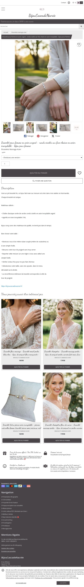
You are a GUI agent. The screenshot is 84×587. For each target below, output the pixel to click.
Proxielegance (6, 523)
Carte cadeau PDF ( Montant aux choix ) (14, 511)
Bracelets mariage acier (19, 32)
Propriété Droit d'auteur (9, 503)
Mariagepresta (6, 529)
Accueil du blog (6, 520)
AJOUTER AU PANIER (38, 173)
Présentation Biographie (9, 497)
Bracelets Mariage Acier (11, 149)
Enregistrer (42, 136)
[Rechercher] (81, 26)
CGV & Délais (6, 500)
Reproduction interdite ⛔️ (10, 517)
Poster (56, 136)
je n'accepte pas (21, 583)
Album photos (6, 508)
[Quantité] (5, 164)
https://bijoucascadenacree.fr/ (11, 286)
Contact (63, 3)
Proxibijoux (5, 526)
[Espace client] (69, 2)
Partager (29, 136)
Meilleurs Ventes (7, 514)
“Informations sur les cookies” (15, 578)
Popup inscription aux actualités (12, 505)
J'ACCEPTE (63, 583)
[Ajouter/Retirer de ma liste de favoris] (79, 173)
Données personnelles (8, 551)
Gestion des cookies (7, 548)
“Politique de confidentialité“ (43, 578)
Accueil (6, 32)
